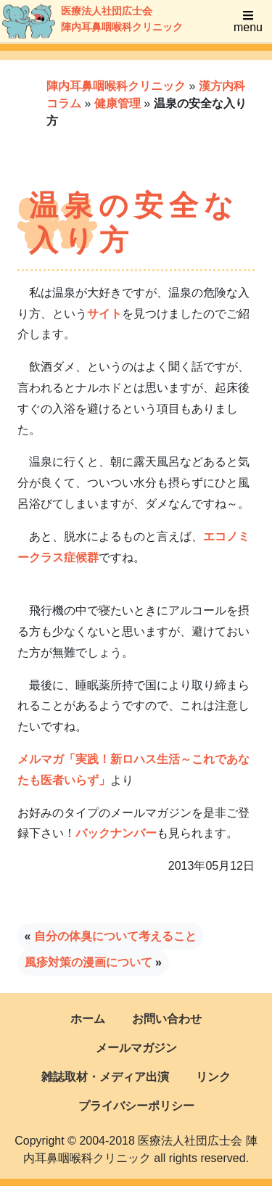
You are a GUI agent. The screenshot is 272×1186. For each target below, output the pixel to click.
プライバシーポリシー (136, 1106)
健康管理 (117, 103)
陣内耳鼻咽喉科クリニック (116, 86)
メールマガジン (136, 1048)
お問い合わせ (167, 1019)
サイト (104, 314)
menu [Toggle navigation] (248, 21)
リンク (213, 1077)
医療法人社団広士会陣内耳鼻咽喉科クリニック (77, 21)
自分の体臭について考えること (115, 936)
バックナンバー (116, 833)
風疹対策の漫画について (88, 962)
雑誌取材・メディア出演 (105, 1077)
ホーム (87, 1019)
